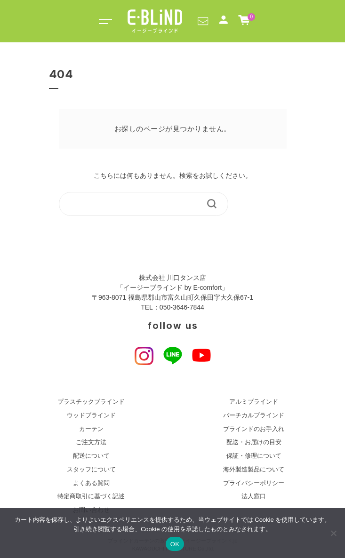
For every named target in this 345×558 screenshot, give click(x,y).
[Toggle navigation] (104, 21)
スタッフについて (91, 469)
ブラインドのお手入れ (253, 429)
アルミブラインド (253, 402)
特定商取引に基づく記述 (91, 496)
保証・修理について (253, 456)
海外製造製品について (253, 469)
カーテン (91, 429)
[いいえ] (333, 533)
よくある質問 (91, 483)
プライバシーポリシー (253, 483)
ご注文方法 (91, 442)
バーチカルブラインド (253, 415)
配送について (91, 456)
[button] (203, 20)
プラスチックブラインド (91, 402)
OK (174, 544)
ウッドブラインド (91, 415)
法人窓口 (253, 496)
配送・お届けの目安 (253, 442)
